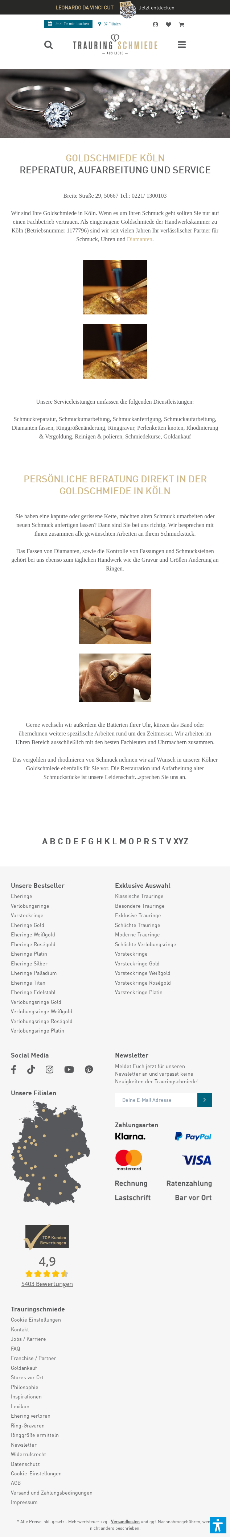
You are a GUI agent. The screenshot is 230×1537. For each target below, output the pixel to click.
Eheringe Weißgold (33, 934)
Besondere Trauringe (140, 905)
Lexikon (20, 1406)
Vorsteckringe (27, 915)
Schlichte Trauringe (137, 925)
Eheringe (21, 896)
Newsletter (24, 1444)
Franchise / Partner (33, 1358)
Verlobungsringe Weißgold (41, 1011)
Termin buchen (68, 23)
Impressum (24, 1502)
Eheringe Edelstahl (33, 992)
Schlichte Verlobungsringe (145, 944)
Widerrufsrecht (28, 1454)
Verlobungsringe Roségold (42, 1021)
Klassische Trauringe (139, 896)
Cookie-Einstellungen (36, 1473)
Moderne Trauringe (137, 934)
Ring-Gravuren (28, 1425)
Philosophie (24, 1387)
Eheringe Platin (29, 953)
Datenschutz (25, 1463)
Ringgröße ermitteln (35, 1434)
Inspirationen (26, 1396)
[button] (218, 1525)
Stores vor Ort (27, 1377)
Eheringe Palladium (34, 972)
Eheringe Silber (29, 963)
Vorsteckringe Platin (139, 992)
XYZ (180, 840)
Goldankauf (24, 1367)
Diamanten (139, 239)
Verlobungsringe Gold (36, 1001)
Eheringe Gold (27, 925)
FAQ (15, 1348)
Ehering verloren (30, 1415)
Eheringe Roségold (33, 944)
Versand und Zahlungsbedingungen (52, 1492)
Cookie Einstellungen (36, 1319)
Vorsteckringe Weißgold (143, 972)
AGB (16, 1482)
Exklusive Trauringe (138, 915)
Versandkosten (125, 1521)
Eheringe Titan (28, 982)
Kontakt (20, 1329)
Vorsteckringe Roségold (143, 982)
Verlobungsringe (30, 905)
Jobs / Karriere (28, 1338)
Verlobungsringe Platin (37, 1030)
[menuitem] (59, 896)
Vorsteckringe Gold (137, 963)
